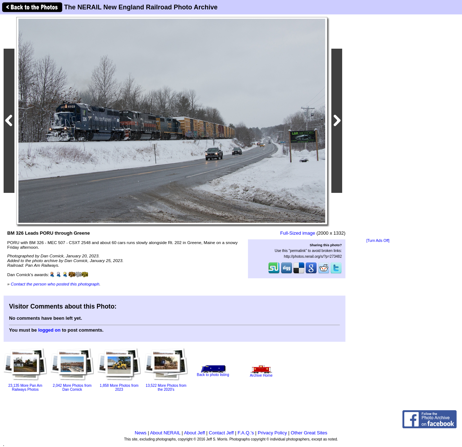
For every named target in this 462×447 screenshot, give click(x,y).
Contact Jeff (221, 432)
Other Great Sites (309, 432)
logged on (49, 330)
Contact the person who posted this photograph (55, 284)
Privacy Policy (272, 432)
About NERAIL (165, 432)
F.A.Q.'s (245, 432)
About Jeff (194, 432)
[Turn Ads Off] (377, 241)
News (141, 432)
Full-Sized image (297, 233)
